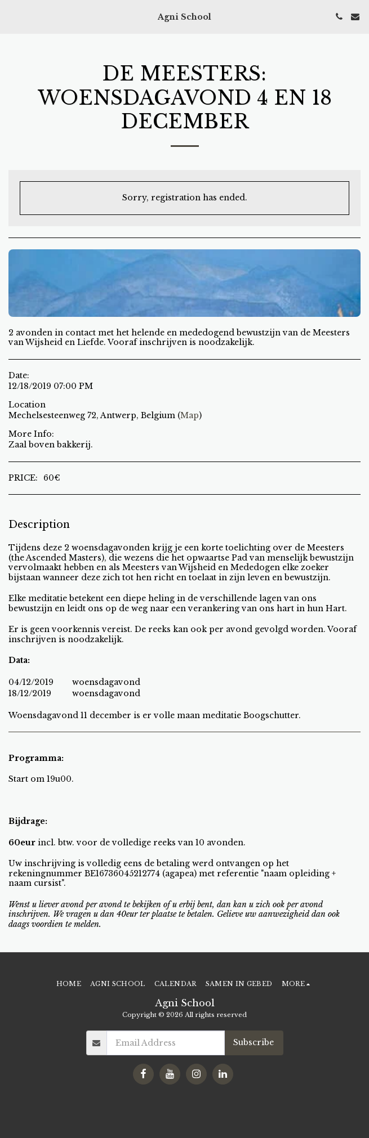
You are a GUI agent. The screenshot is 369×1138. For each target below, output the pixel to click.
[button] (12, 16)
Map (189, 415)
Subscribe (253, 1042)
